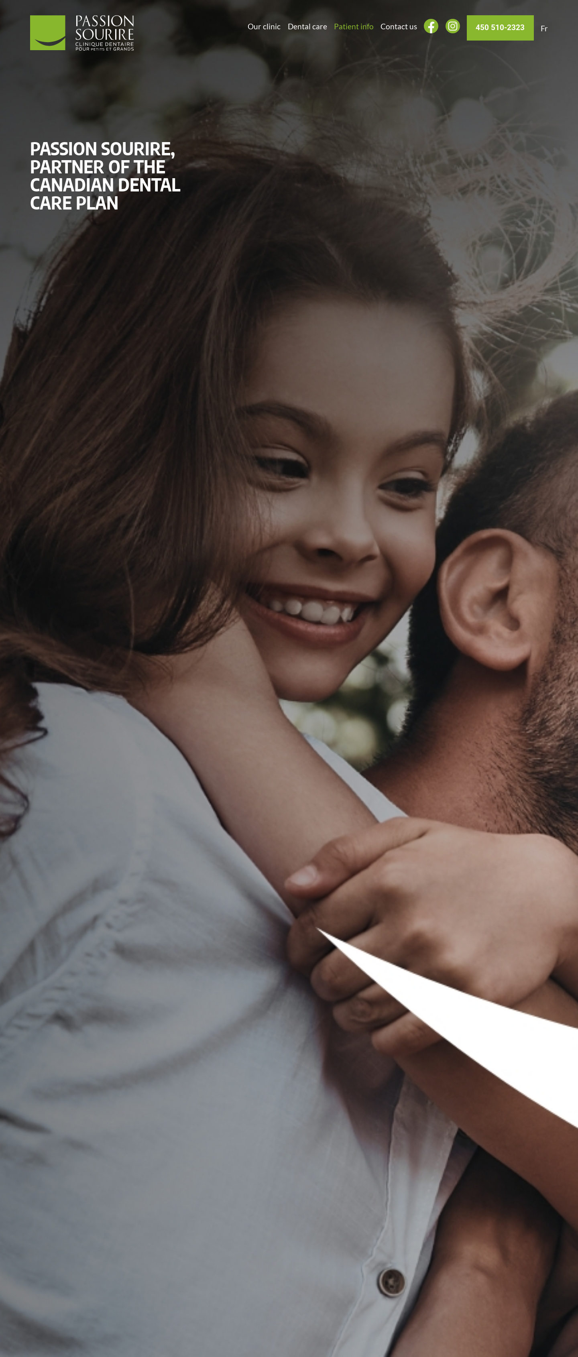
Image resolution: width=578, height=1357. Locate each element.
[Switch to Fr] (544, 28)
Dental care (307, 26)
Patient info (354, 26)
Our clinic (264, 26)
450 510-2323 (500, 27)
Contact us (399, 26)
